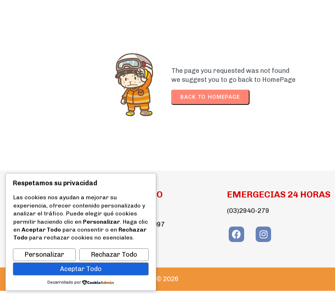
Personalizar (44, 255)
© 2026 (167, 279)
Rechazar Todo (114, 255)
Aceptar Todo (81, 269)
